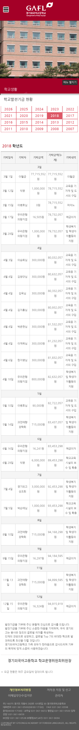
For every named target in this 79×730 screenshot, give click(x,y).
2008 (55, 129)
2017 (70, 115)
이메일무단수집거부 (20, 695)
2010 (24, 129)
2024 (39, 109)
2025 (24, 109)
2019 (39, 115)
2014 (39, 122)
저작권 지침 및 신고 (59, 689)
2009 (39, 129)
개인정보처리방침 (20, 689)
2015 (24, 122)
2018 (55, 115)
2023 (55, 109)
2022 (70, 109)
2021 (8, 115)
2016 (8, 122)
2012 (70, 122)
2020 (24, 115)
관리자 (59, 695)
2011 (8, 129)
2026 (8, 109)
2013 (55, 122)
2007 (70, 129)
